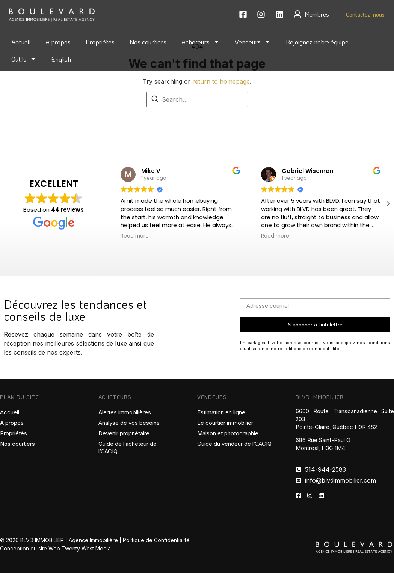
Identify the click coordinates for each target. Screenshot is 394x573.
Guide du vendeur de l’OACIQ (234, 443)
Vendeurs (253, 41)
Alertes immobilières (124, 412)
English (61, 59)
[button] (388, 203)
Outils (23, 59)
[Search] (155, 100)
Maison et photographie (227, 433)
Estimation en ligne (221, 412)
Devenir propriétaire (123, 433)
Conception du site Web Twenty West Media (55, 548)
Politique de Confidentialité (156, 540)
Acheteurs (200, 41)
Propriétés (100, 42)
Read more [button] (135, 236)
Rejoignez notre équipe (317, 42)
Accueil (20, 42)
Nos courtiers (148, 42)
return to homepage (221, 81)
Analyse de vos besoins (129, 422)
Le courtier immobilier (225, 422)
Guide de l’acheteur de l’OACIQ (127, 447)
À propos (58, 42)
